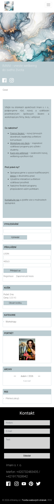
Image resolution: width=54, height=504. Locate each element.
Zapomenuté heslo (25, 276)
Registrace (9, 276)
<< (15, 376)
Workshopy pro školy (20, 143)
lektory (13, 176)
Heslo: (7, 261)
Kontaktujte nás (12, 200)
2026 (30, 376)
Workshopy (11, 321)
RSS (50, 500)
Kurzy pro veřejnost (19, 153)
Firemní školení (17, 133)
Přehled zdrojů (12, 398)
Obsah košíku (15, 303)
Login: (6, 254)
